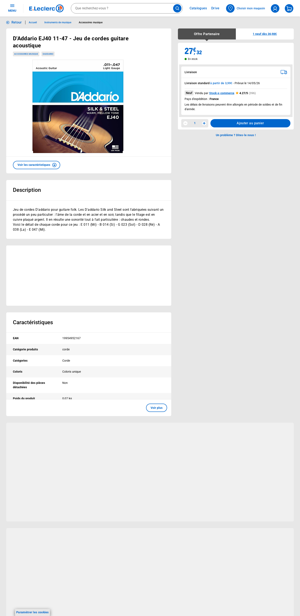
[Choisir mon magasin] (245, 8)
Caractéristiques (33, 322)
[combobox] (127, 8)
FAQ (181, 608)
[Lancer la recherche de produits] (177, 8)
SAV (181, 614)
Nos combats (130, 608)
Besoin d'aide (195, 587)
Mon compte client (191, 597)
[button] (36, 165)
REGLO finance (74, 608)
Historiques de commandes (197, 603)
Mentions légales (247, 610)
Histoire (126, 597)
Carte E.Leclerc (17, 603)
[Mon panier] (289, 8)
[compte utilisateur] (275, 8)
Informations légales (251, 590)
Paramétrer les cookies (32, 612)
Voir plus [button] (156, 407)
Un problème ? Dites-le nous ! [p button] (236, 135)
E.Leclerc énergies (76, 603)
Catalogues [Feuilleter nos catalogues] (198, 8)
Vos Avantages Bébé (21, 608)
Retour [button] (16, 22)
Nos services (79, 587)
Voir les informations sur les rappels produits (144, 571)
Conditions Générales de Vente (257, 604)
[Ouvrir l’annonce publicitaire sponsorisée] (88, 276)
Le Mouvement (139, 587)
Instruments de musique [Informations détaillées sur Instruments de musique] (57, 22)
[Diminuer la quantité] (185, 123)
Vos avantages (24, 587)
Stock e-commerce (221, 93)
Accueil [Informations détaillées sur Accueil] (33, 22)
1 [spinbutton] (195, 123)
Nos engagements (133, 614)
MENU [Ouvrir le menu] (12, 8)
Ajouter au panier (250, 123)
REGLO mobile (74, 614)
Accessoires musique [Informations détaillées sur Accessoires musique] (90, 22)
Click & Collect (73, 597)
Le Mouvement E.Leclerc (137, 603)
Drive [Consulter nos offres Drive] (215, 8)
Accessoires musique (26, 54)
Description (27, 190)
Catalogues (14, 597)
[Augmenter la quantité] (204, 123)
